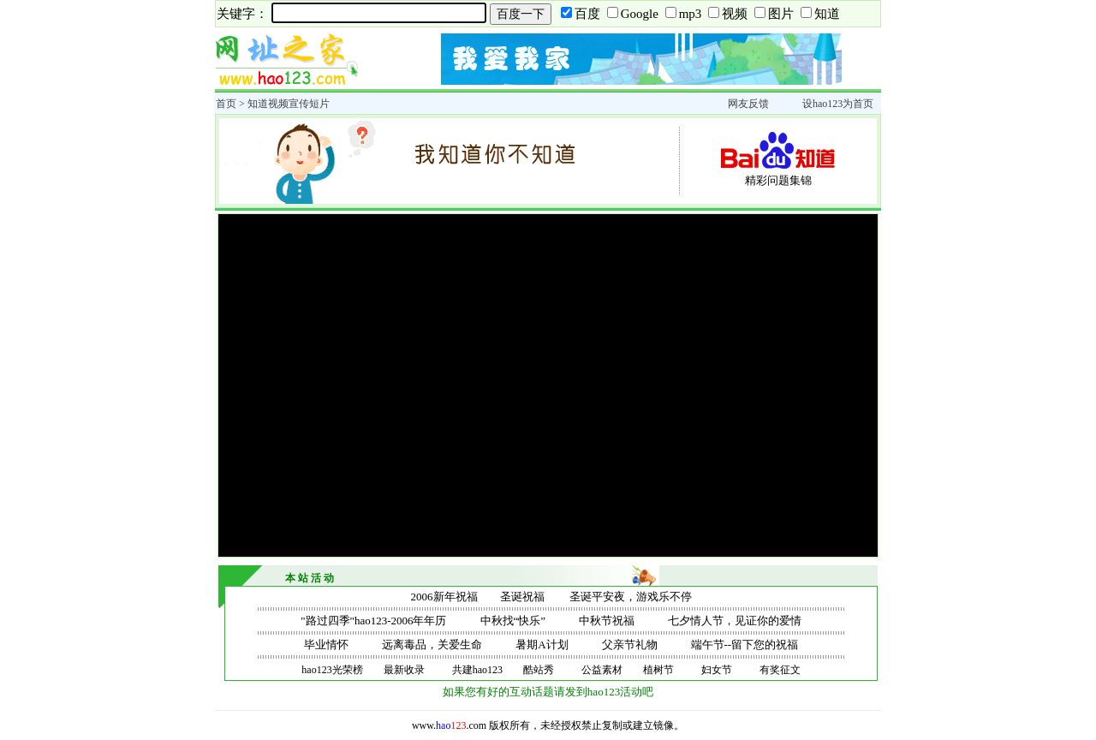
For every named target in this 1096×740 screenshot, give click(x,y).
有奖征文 (780, 670)
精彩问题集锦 (778, 180)
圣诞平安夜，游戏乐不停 (630, 596)
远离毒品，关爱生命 (432, 644)
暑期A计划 (541, 644)
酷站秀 (538, 670)
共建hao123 (477, 670)
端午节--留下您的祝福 (745, 644)
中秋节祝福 (606, 620)
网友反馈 (748, 104)
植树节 (658, 670)
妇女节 (716, 670)
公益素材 (601, 670)
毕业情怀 (326, 644)
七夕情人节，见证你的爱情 (734, 620)
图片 (781, 14)
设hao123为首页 (837, 104)
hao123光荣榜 (331, 670)
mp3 (690, 14)
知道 (827, 14)
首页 (226, 104)
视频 (735, 14)
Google (639, 14)
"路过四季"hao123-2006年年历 (373, 620)
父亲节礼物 (630, 644)
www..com (449, 725)
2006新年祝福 (444, 596)
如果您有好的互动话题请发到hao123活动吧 (548, 691)
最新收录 (404, 670)
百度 (587, 14)
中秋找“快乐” (513, 620)
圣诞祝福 (522, 596)
